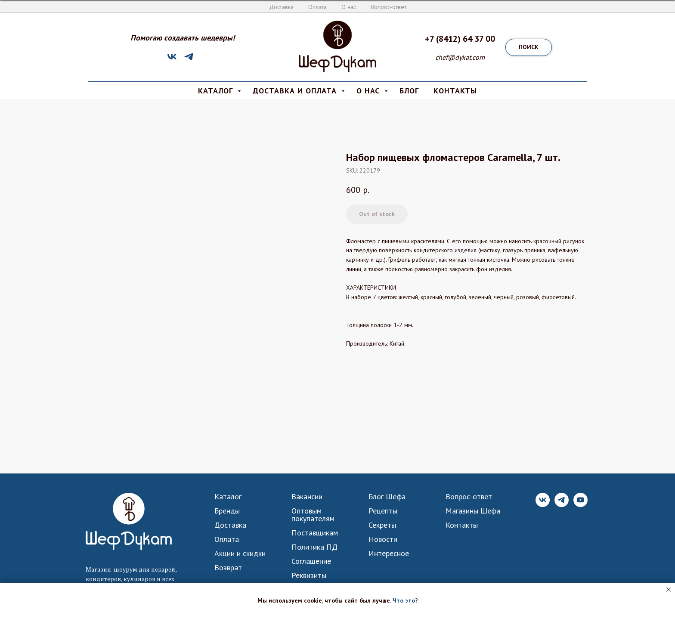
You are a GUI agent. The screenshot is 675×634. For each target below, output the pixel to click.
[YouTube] (580, 504)
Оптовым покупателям (312, 515)
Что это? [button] (405, 600)
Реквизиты (308, 575)
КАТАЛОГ (216, 91)
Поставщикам (314, 533)
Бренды (227, 511)
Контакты (462, 525)
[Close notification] (668, 589)
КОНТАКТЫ (455, 91)
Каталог (228, 497)
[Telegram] (188, 59)
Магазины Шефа (473, 511)
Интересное (388, 553)
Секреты (382, 525)
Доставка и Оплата (296, 91)
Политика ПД (314, 547)
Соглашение (311, 561)
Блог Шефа (387, 497)
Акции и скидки (240, 553)
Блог (409, 91)
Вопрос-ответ (388, 7)
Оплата (317, 7)
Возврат (228, 568)
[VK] (172, 59)
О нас (348, 7)
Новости (382, 539)
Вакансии (306, 497)
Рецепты (382, 511)
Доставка (281, 7)
